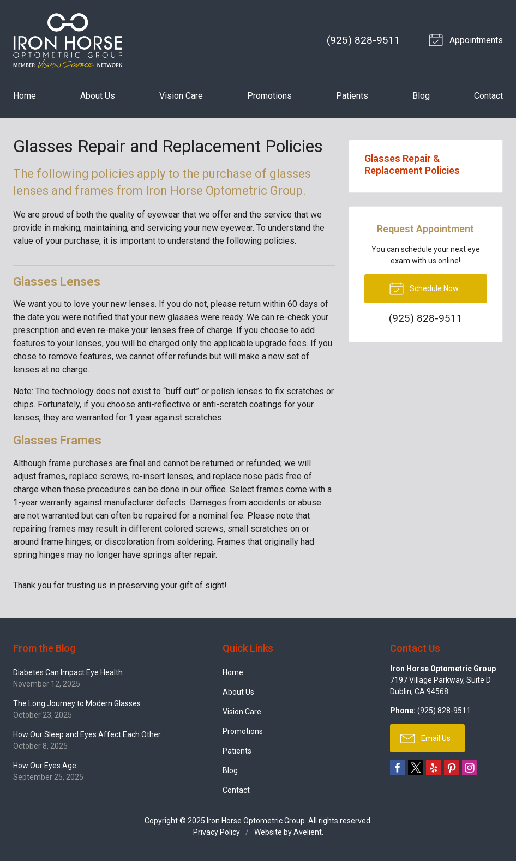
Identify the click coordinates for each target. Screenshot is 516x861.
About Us (97, 96)
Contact (488, 96)
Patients (352, 96)
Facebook (397, 767)
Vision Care (181, 96)
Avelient (307, 832)
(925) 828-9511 (363, 40)
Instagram (469, 767)
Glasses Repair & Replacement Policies (412, 164)
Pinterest (451, 767)
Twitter (415, 767)
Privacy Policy (216, 832)
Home (24, 96)
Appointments (467, 39)
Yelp (433, 767)
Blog (421, 96)
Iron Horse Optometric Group (256, 820)
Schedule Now (424, 288)
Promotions (269, 96)
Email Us (425, 737)
